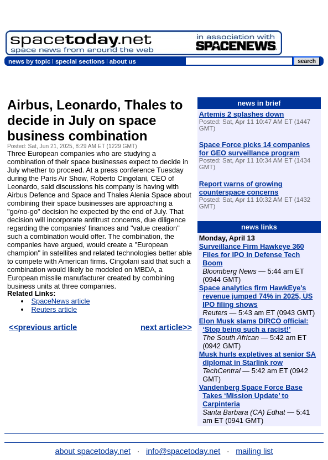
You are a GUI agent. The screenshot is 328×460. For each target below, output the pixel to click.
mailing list (254, 451)
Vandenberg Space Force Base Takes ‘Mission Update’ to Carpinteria (251, 395)
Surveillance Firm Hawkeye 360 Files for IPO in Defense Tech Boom (251, 254)
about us (123, 61)
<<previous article (43, 327)
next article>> (166, 327)
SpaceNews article (61, 301)
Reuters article (54, 309)
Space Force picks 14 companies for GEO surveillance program (254, 148)
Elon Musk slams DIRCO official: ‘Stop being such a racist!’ (254, 325)
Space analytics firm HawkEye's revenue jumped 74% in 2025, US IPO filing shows (256, 296)
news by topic (29, 61)
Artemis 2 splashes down (241, 114)
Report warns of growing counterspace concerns (241, 188)
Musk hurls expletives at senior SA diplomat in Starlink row (257, 358)
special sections (80, 61)
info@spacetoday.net (183, 451)
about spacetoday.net (93, 451)
